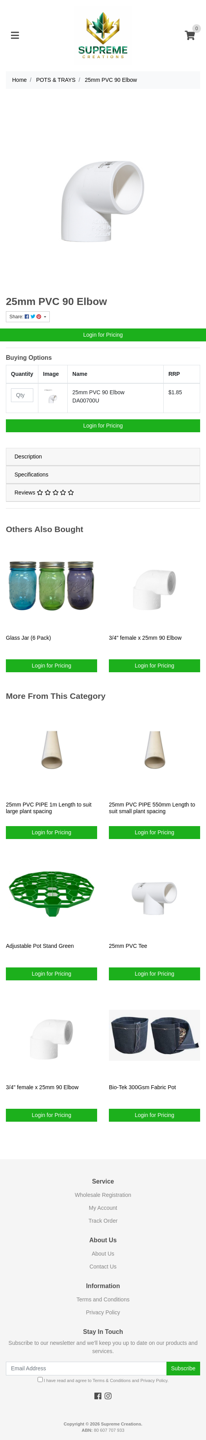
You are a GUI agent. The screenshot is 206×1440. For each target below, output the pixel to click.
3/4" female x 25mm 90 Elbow (145, 638)
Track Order (103, 1221)
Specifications (31, 474)
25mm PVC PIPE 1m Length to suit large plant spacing (49, 807)
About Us (103, 1254)
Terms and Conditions (102, 1299)
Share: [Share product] (26, 316)
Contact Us (102, 1266)
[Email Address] (86, 1368)
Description (28, 456)
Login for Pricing (103, 335)
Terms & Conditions (112, 1380)
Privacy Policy (103, 1312)
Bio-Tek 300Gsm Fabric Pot (142, 1087)
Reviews (44, 492)
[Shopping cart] (190, 36)
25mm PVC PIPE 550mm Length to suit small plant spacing (152, 807)
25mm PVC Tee (128, 946)
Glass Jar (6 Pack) (28, 638)
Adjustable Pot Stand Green (40, 946)
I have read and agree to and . (103, 1380)
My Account (103, 1208)
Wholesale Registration (103, 1195)
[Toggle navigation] (15, 36)
